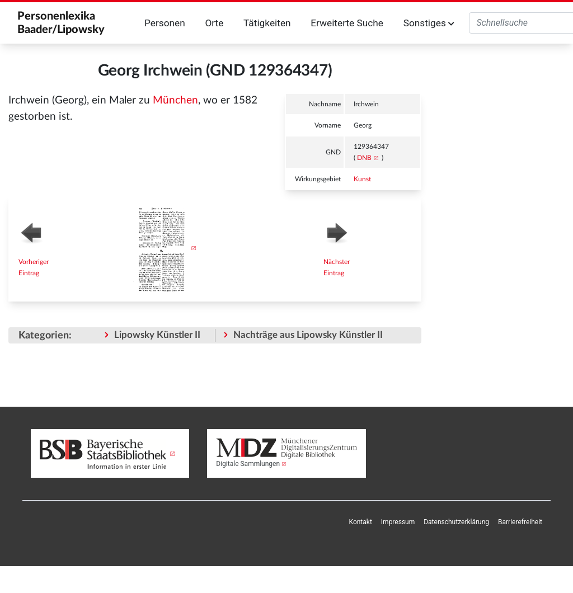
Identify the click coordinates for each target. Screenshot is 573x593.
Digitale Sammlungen (248, 464)
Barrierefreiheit (520, 522)
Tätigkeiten (267, 23)
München (175, 100)
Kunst (362, 179)
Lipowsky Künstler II (157, 335)
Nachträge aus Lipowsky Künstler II (308, 335)
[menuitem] (360, 522)
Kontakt (360, 522)
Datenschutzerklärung (456, 522)
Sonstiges (428, 23)
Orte (214, 23)
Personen (164, 23)
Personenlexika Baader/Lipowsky (61, 23)
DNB (364, 157)
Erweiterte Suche (347, 23)
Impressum (398, 522)
